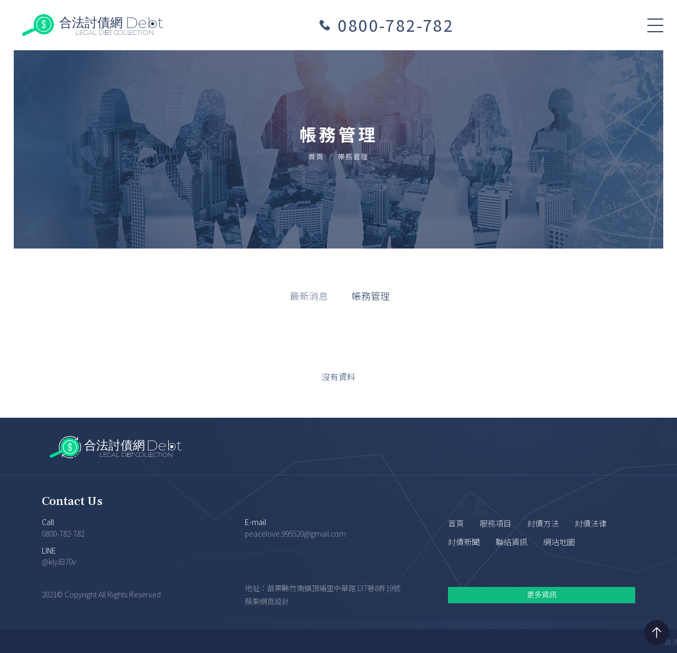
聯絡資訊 (511, 541)
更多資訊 (541, 594)
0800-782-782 (396, 24)
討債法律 (591, 523)
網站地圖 (559, 541)
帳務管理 (371, 295)
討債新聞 (464, 541)
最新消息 (309, 295)
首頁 (316, 156)
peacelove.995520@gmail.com (295, 533)
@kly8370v (59, 561)
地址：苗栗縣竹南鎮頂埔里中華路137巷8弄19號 (322, 588)
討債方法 (543, 523)
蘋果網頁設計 (267, 601)
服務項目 (495, 523)
